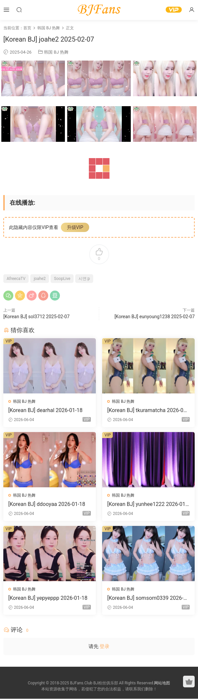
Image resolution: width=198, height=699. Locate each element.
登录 (104, 646)
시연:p (84, 278)
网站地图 (162, 683)
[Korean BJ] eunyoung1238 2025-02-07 (154, 316)
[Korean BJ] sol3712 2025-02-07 (36, 316)
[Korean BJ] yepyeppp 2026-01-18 (48, 598)
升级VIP (75, 227)
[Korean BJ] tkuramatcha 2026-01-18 (147, 410)
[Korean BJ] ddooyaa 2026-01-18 (46, 504)
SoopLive (62, 278)
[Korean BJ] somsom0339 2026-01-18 (148, 598)
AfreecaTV (16, 278)
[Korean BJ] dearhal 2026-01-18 (45, 410)
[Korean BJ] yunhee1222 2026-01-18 (147, 504)
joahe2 (40, 278)
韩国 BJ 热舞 (56, 52)
